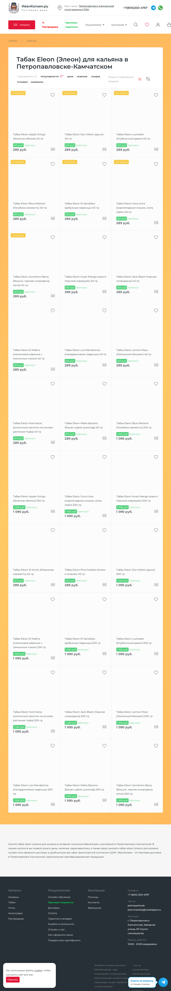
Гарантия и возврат (60, 918)
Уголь (11, 907)
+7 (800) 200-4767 (138, 894)
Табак (12, 902)
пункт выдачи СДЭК (76, 9)
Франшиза (94, 907)
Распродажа (16, 918)
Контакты (94, 902)
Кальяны (13, 897)
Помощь (93, 897)
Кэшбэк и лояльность (61, 924)
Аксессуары (15, 913)
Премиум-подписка (60, 902)
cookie (38, 970)
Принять (13, 979)
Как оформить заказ (60, 934)
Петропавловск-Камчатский (96, 6)
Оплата (52, 913)
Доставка (53, 907)
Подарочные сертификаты (64, 940)
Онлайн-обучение (59, 897)
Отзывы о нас (56, 929)
